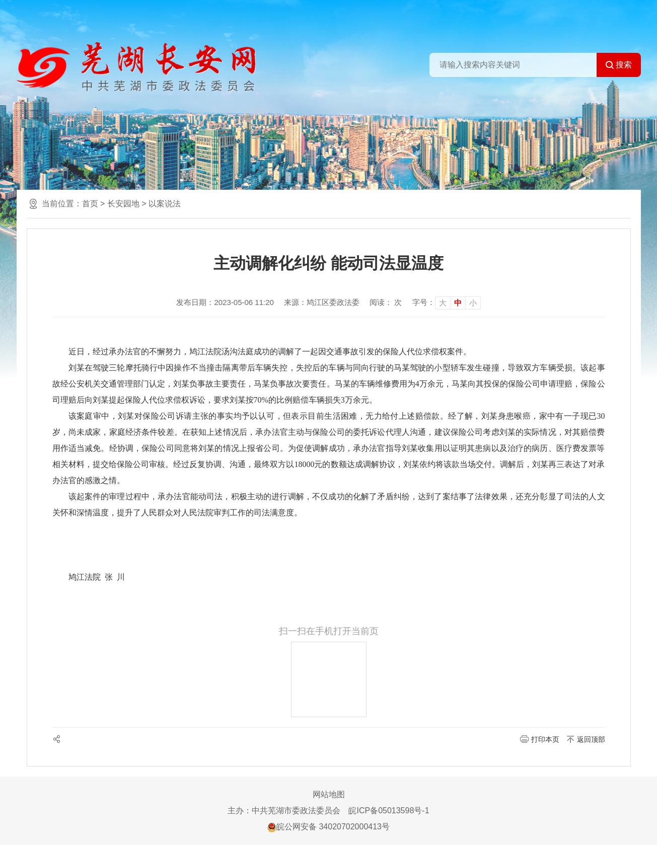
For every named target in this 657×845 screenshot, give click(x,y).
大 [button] (443, 302)
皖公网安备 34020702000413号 (328, 826)
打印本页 (545, 739)
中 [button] (458, 302)
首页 (90, 203)
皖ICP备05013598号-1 (388, 810)
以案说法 (165, 203)
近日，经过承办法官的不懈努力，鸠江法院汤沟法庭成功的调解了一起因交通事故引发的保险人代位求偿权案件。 (269, 351)
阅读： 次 (386, 302)
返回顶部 (591, 739)
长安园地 (123, 203)
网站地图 (329, 794)
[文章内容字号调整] (446, 302)
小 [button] (473, 302)
